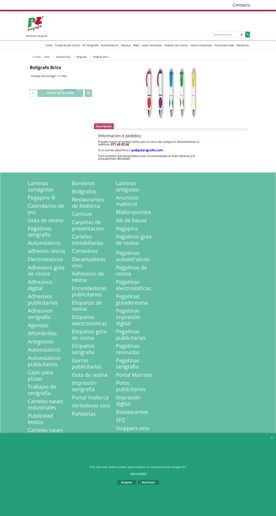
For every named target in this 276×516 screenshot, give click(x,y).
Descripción (104, 126)
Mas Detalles (138, 473)
